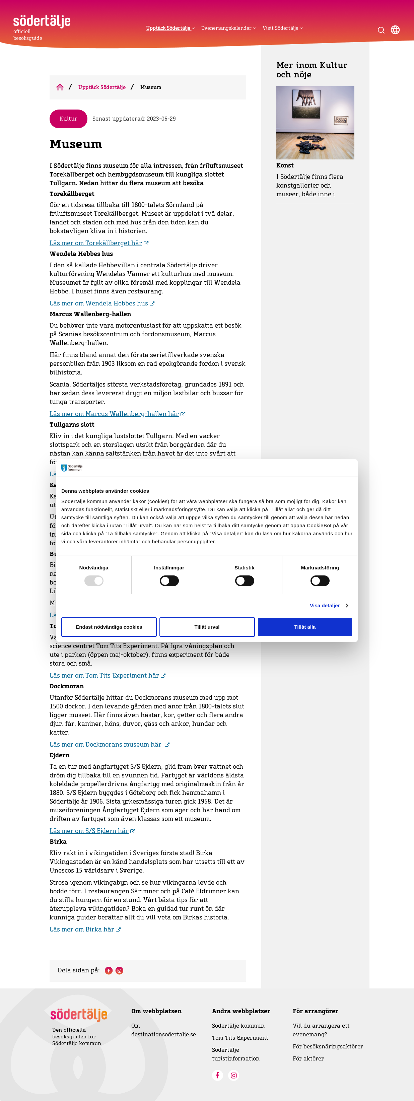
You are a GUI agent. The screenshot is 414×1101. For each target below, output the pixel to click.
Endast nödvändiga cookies (109, 627)
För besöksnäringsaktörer (328, 1046)
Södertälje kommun (238, 1026)
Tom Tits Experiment (240, 1038)
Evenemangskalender (228, 28)
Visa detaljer (325, 605)
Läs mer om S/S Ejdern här (89, 831)
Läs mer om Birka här (82, 930)
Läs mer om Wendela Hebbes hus (99, 304)
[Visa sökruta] (381, 29)
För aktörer (308, 1058)
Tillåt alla (305, 627)
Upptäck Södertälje (102, 87)
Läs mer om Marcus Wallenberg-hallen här (114, 414)
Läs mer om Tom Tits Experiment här (104, 676)
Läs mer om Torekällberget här (96, 243)
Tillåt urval (207, 627)
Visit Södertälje (283, 28)
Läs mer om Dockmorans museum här (106, 745)
